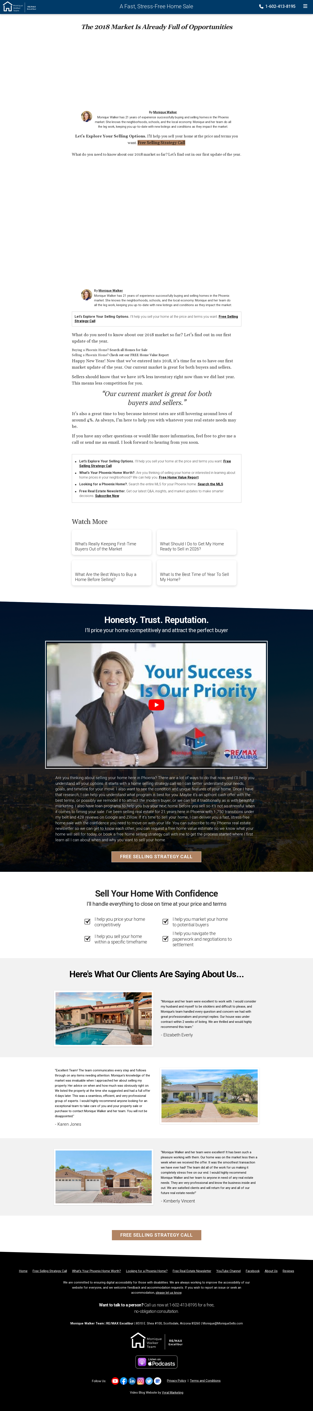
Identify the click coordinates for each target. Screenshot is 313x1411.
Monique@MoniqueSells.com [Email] (223, 1323)
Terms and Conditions (205, 1381)
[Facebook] (253, 1271)
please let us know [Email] (168, 1293)
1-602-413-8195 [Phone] (277, 6)
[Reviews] (288, 1271)
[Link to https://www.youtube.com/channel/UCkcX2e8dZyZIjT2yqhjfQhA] (115, 1381)
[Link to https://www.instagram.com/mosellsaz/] (140, 1381)
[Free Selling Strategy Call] (50, 1271)
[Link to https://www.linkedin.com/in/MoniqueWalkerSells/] (132, 1381)
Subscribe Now (107, 496)
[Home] (18, 6)
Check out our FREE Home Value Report (139, 355)
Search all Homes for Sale (128, 350)
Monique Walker (165, 112)
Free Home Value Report (179, 477)
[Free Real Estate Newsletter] (192, 1271)
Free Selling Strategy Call (161, 143)
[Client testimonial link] (103, 1018)
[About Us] (271, 1271)
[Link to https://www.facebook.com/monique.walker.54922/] (123, 1381)
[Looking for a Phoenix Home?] (147, 1271)
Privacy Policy (176, 1381)
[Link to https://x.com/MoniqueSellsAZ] (149, 1381)
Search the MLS (210, 484)
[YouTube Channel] (228, 1271)
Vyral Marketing (172, 1392)
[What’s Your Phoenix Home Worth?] (96, 1271)
